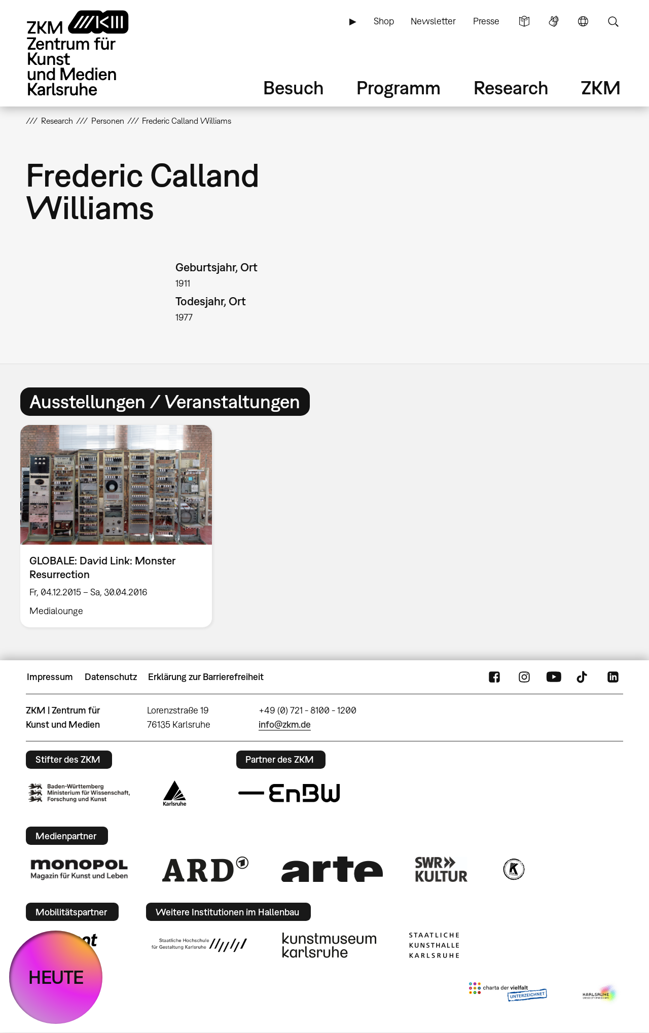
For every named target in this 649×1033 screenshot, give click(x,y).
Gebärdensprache (554, 21)
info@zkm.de (285, 724)
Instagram (524, 677)
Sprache (583, 21)
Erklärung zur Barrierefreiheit (206, 676)
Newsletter (433, 21)
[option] (120, 526)
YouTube (554, 677)
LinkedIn (613, 677)
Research (511, 87)
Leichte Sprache (524, 21)
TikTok (583, 677)
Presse (486, 21)
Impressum (50, 676)
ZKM (601, 87)
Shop (384, 21)
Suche (613, 21)
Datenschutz (111, 676)
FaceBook (494, 677)
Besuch (293, 87)
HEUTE (56, 977)
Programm (398, 87)
